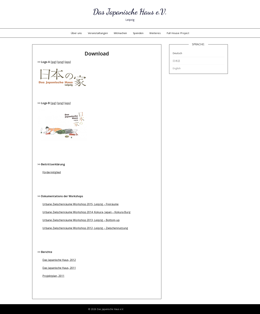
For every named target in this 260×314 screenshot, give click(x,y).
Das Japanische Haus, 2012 (59, 260)
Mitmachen (120, 33)
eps (67, 62)
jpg (54, 62)
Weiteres (155, 33)
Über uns (76, 33)
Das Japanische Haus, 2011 (59, 268)
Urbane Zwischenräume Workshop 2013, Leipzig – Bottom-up (81, 220)
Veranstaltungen (98, 33)
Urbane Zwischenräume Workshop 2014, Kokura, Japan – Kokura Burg (86, 212)
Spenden (138, 33)
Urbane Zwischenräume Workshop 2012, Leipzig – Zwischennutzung (85, 228)
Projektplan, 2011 (53, 276)
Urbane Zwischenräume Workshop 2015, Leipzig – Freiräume (80, 204)
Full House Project (178, 33)
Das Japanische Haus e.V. (130, 11)
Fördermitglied (51, 172)
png (60, 62)
